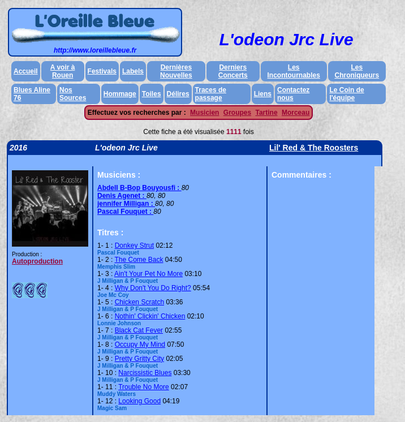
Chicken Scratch (139, 302)
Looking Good (139, 401)
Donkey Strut (134, 245)
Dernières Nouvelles (176, 71)
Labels (133, 71)
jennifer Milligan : (126, 204)
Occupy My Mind (140, 344)
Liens (263, 94)
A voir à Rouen (62, 71)
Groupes (237, 113)
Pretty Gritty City (139, 359)
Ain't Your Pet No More (148, 274)
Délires (178, 94)
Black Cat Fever (139, 330)
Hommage (120, 94)
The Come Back (138, 260)
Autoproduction (37, 261)
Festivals (102, 71)
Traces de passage (210, 94)
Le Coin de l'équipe (346, 94)
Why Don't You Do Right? (153, 288)
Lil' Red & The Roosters (313, 147)
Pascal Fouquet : (125, 212)
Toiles (151, 94)
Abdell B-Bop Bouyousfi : (139, 188)
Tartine (266, 113)
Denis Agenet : (122, 196)
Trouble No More (143, 387)
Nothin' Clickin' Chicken (150, 316)
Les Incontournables (294, 71)
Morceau (295, 113)
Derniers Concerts (233, 71)
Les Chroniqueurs (357, 71)
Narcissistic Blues (144, 373)
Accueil (26, 71)
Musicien (204, 113)
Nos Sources (72, 94)
